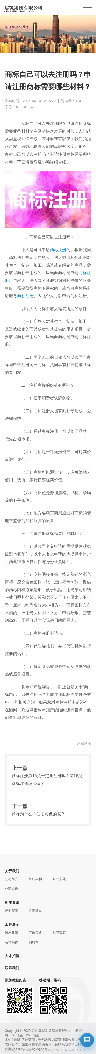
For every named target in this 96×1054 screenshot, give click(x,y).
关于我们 (12, 871)
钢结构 (34, 942)
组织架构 (35, 879)
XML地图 (32, 1035)
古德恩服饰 (43, 1050)
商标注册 (58, 250)
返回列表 (84, 743)
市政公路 (35, 932)
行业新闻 (11, 911)
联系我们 (12, 968)
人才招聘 (12, 956)
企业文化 (59, 879)
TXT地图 (16, 1035)
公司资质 (11, 889)
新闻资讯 (12, 902)
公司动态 (35, 911)
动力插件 (27, 1050)
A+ (18, 107)
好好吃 (81, 1050)
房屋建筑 (11, 932)
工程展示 (12, 924)
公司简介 (11, 879)
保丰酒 (69, 1050)
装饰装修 (11, 942)
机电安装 (59, 932)
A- (26, 107)
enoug (58, 1050)
